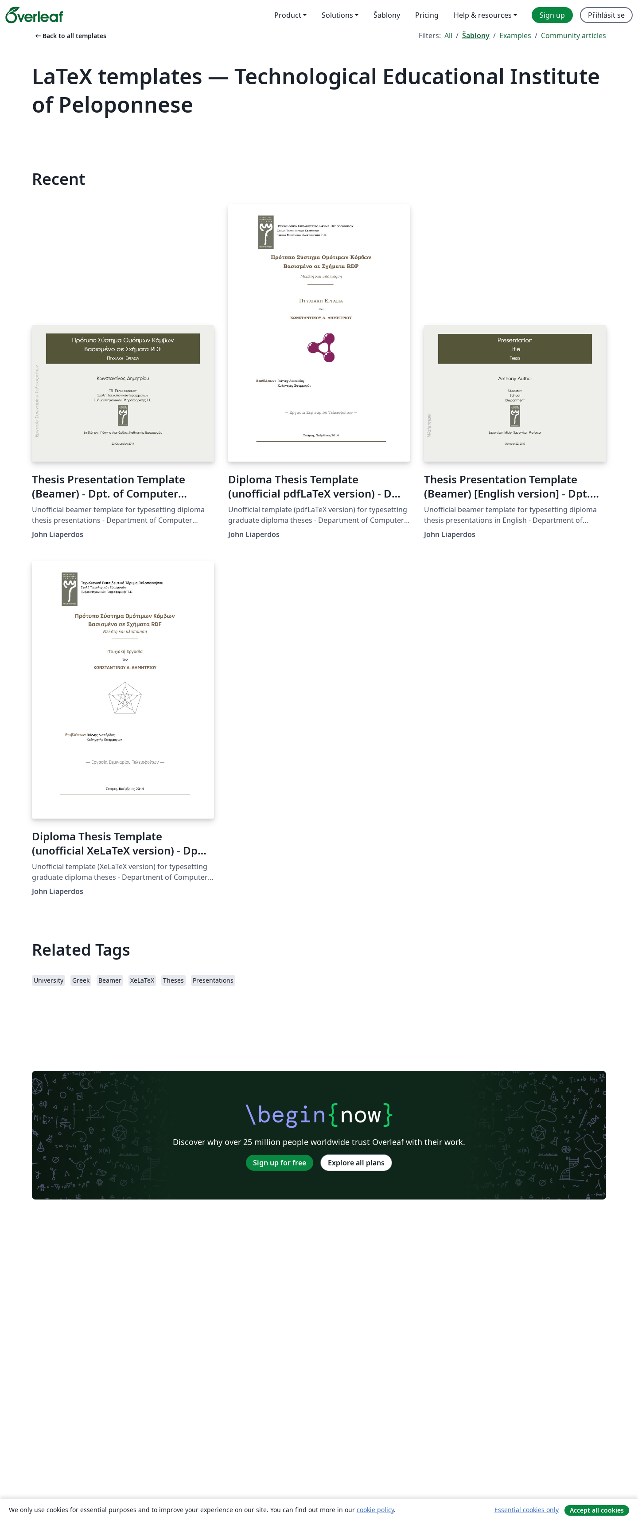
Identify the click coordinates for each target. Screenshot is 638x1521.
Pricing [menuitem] (427, 15)
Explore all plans (356, 1163)
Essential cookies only (526, 1509)
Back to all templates (70, 35)
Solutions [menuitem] (337, 15)
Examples (515, 35)
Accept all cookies (597, 1510)
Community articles (573, 35)
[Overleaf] (34, 15)
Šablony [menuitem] (386, 15)
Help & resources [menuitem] (483, 15)
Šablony (476, 35)
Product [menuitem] (287, 15)
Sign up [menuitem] (552, 15)
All (448, 35)
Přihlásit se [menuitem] (606, 15)
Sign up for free (279, 1163)
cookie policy (375, 1509)
